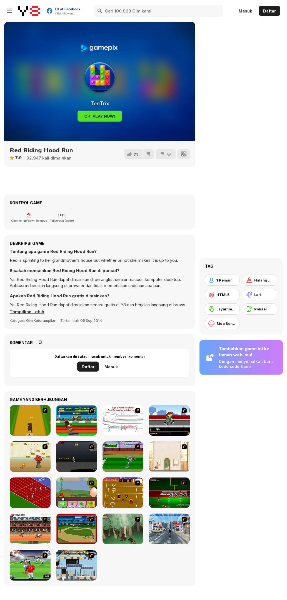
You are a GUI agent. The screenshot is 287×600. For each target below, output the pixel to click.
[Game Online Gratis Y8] (29, 11)
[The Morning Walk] (169, 456)
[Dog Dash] (30, 420)
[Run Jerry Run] (30, 456)
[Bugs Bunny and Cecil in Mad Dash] (123, 456)
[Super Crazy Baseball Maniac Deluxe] (123, 420)
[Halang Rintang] (260, 280)
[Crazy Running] (169, 529)
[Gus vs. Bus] (169, 420)
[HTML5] (222, 294)
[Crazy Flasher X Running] (76, 456)
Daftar (269, 11)
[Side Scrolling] (222, 323)
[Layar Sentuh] (222, 309)
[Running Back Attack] (30, 565)
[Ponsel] (260, 309)
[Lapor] (166, 154)
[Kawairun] (123, 529)
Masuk (245, 11)
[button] (27, 312)
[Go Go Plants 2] (76, 492)
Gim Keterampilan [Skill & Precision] (41, 320)
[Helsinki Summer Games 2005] (76, 420)
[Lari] (260, 294)
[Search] (100, 11)
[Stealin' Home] (76, 529)
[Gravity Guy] (76, 565)
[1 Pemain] (222, 280)
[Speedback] (169, 492)
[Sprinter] (30, 492)
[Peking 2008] (30, 529)
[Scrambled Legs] (123, 492)
